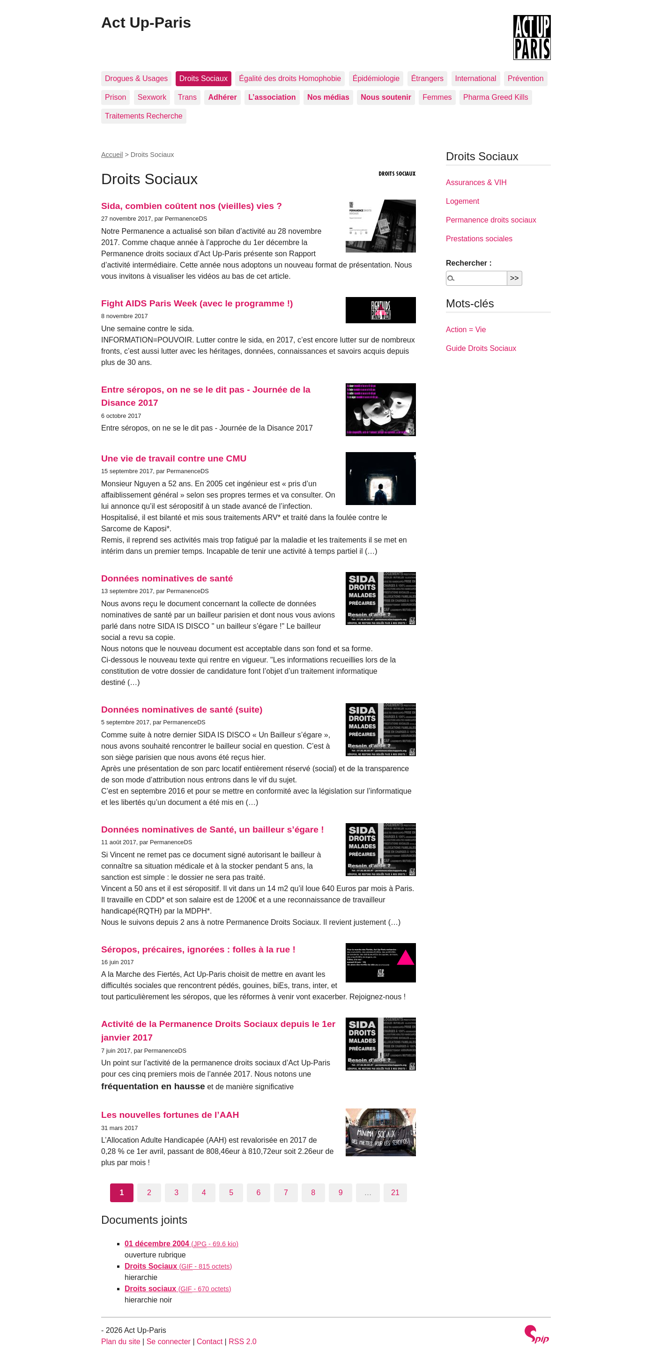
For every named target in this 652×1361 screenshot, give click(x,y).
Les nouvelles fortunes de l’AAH (170, 1115)
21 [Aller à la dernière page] (395, 1193)
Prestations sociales (479, 239)
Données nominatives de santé (167, 578)
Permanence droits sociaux (491, 220)
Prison (115, 97)
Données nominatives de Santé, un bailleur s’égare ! (212, 829)
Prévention (526, 78)
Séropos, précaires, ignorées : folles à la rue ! (198, 949)
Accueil (112, 154)
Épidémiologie (376, 78)
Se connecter (169, 1342)
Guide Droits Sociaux (481, 348)
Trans (187, 97)
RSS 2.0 (243, 1342)
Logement (462, 201)
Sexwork (152, 97)
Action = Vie (466, 330)
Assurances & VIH (476, 182)
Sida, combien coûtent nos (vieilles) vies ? (191, 206)
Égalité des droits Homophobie (290, 78)
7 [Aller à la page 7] (286, 1193)
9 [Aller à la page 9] (341, 1193)
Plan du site (121, 1342)
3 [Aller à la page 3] (176, 1193)
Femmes (437, 97)
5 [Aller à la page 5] (231, 1193)
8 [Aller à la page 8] (313, 1193)
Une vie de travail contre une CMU (173, 458)
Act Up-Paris (146, 22)
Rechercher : (469, 263)
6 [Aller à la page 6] (259, 1193)
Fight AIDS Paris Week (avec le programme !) (197, 303)
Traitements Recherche (144, 116)
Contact (209, 1342)
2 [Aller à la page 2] (149, 1193)
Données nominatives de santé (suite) (181, 709)
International (475, 78)
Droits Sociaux (203, 78)
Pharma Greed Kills (495, 97)
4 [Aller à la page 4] (204, 1193)
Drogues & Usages (136, 78)
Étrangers (427, 78)
